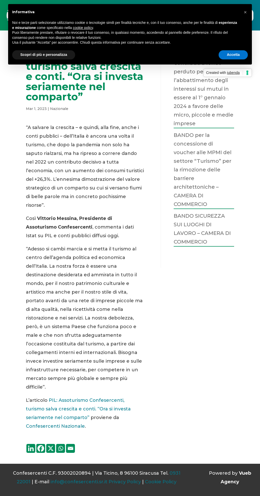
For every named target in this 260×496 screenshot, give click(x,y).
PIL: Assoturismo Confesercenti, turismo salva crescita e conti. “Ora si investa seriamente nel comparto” (78, 408)
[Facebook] (40, 448)
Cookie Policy (160, 482)
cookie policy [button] (83, 28)
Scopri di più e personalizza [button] (43, 55)
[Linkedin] (30, 448)
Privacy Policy (125, 482)
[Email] (70, 448)
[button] (245, 12)
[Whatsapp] (60, 448)
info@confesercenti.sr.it (79, 482)
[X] (50, 448)
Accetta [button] (233, 55)
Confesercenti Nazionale (55, 426)
